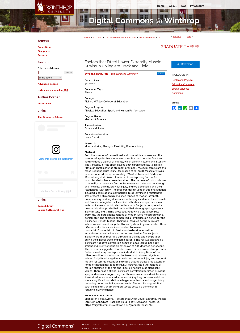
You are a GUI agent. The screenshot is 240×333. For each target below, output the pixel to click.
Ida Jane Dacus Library (53, 191)
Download (185, 64)
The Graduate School (50, 117)
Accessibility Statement (141, 324)
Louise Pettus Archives (51, 210)
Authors (42, 55)
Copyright (96, 328)
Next (189, 36)
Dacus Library (45, 206)
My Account (118, 324)
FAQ (105, 324)
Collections (44, 47)
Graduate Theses (147, 37)
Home (87, 37)
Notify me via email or (53, 90)
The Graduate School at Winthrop (120, 37)
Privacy (85, 328)
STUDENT (97, 37)
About (96, 324)
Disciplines (44, 51)
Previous (177, 36)
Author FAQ (44, 103)
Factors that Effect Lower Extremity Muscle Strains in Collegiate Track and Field (123, 64)
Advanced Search (48, 84)
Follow (161, 74)
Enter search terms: (48, 68)
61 (159, 37)
